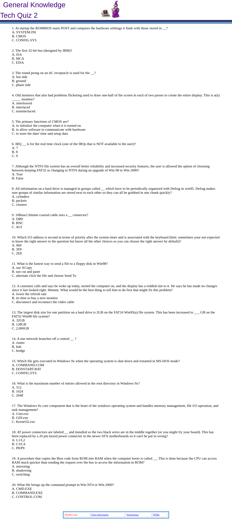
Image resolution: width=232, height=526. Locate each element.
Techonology (133, 515)
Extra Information (99, 515)
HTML (156, 515)
